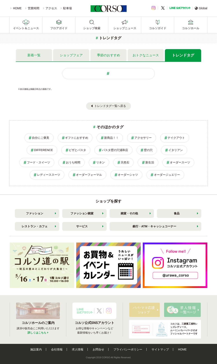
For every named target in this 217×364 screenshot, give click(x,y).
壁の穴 (148, 150)
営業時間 (33, 8)
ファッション (34, 213)
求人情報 (77, 349)
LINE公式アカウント (180, 8)
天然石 (125, 162)
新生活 (149, 162)
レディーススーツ (48, 174)
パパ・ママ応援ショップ (144, 310)
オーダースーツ (180, 162)
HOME (17, 8)
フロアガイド (59, 28)
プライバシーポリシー (127, 349)
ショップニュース (124, 28)
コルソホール (190, 28)
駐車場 (67, 8)
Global (201, 8)
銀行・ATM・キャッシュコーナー (154, 226)
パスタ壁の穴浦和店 (115, 150)
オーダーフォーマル (89, 174)
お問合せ (98, 349)
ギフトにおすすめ (76, 137)
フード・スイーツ (38, 162)
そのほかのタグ (110, 127)
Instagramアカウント (108, 311)
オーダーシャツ (128, 174)
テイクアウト (176, 137)
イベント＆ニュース (26, 28)
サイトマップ (160, 349)
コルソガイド (157, 28)
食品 (177, 213)
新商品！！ (111, 137)
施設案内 (36, 349)
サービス (82, 226)
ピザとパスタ (77, 150)
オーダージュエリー (167, 174)
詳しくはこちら (37, 332)
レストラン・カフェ (35, 226)
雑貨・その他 (129, 213)
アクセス (51, 8)
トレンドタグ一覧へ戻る (110, 105)
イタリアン (175, 150)
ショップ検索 (91, 28)
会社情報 (57, 349)
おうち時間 (73, 162)
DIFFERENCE (43, 150)
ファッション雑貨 (81, 213)
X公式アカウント (99, 311)
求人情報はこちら (182, 310)
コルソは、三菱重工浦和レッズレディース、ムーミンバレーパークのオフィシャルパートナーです (164, 329)
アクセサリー (143, 137)
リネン (100, 162)
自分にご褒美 (40, 137)
